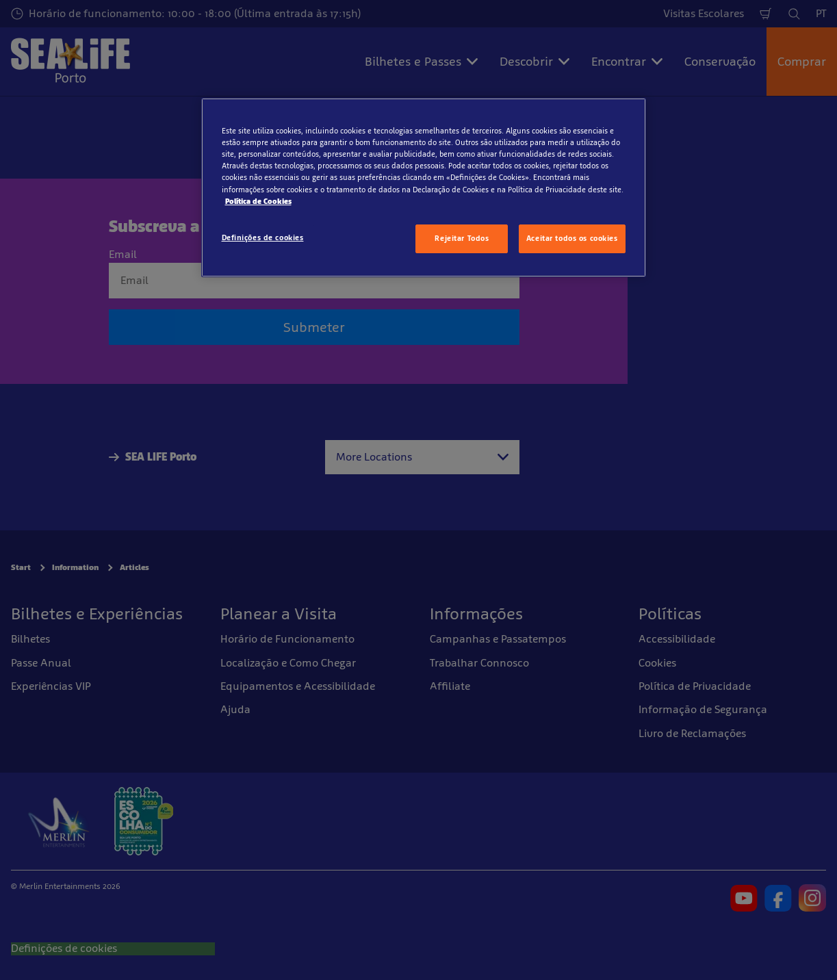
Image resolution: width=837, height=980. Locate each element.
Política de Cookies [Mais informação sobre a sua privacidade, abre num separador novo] (258, 201)
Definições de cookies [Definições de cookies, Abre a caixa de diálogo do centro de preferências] (263, 237)
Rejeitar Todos (462, 238)
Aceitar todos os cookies (572, 238)
